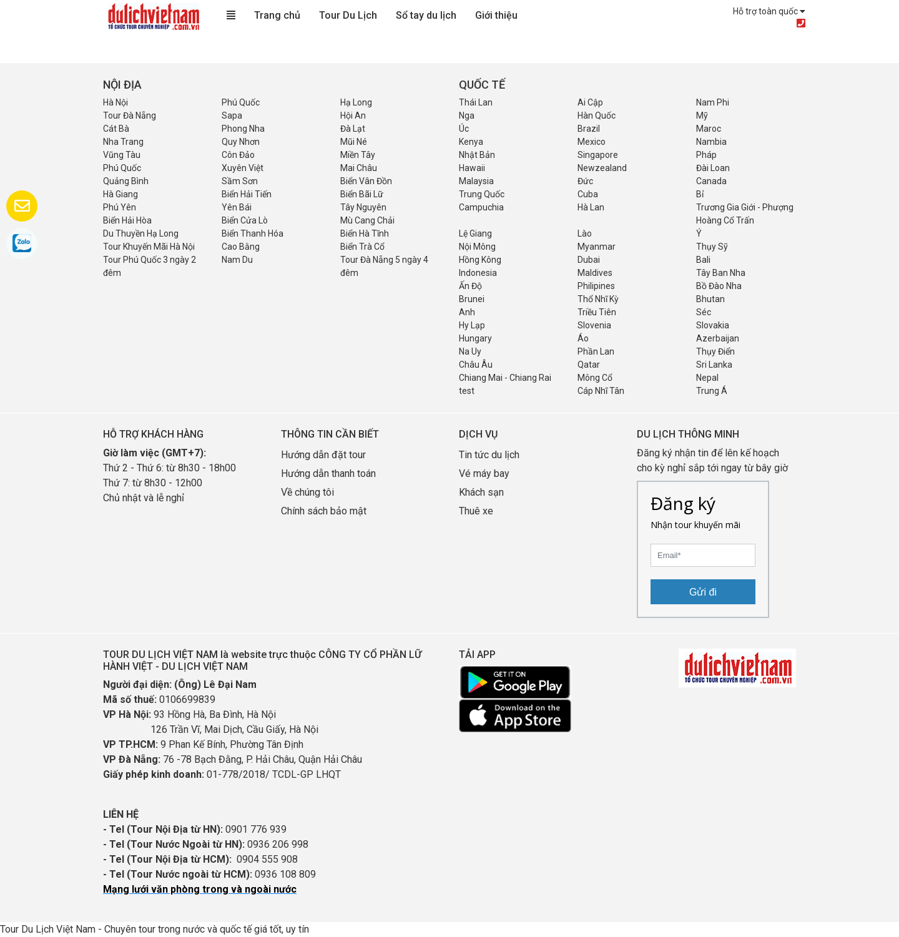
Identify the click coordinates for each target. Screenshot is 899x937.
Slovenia (594, 325)
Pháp (706, 155)
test (466, 391)
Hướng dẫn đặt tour (323, 455)
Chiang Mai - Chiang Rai (505, 378)
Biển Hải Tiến (247, 194)
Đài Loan (713, 168)
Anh (467, 312)
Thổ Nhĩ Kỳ (598, 299)
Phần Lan (595, 351)
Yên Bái (237, 207)
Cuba (587, 194)
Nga (466, 115)
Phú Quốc (241, 102)
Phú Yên (119, 207)
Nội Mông (477, 247)
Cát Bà (116, 129)
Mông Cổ (594, 378)
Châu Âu (476, 365)
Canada (711, 181)
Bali (703, 260)
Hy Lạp (472, 325)
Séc (703, 312)
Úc (464, 129)
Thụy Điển (715, 351)
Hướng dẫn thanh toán (328, 473)
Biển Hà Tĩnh (364, 233)
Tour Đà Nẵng (129, 115)
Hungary (475, 338)
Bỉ (700, 194)
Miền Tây (357, 155)
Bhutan (710, 299)
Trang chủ (277, 15)
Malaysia (476, 181)
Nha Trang (123, 142)
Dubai (588, 260)
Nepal (707, 378)
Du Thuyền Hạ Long (141, 233)
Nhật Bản (477, 155)
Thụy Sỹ (712, 247)
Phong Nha (243, 129)
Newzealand (602, 168)
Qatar (588, 365)
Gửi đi (703, 592)
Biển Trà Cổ (362, 247)
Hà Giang (120, 194)
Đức (585, 181)
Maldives (594, 273)
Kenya (471, 142)
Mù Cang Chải (367, 220)
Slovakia (712, 325)
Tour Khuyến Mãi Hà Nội (149, 247)
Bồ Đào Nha (719, 286)
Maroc (708, 129)
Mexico (591, 142)
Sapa (232, 115)
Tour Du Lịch (348, 15)
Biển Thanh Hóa (252, 233)
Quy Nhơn (241, 142)
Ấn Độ (470, 286)
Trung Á (711, 391)
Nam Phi (712, 102)
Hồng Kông (480, 260)
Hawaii (472, 168)
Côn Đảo (238, 155)
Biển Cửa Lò (245, 220)
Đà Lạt (352, 129)
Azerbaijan (717, 338)
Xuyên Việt (242, 168)
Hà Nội (115, 102)
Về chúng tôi (307, 492)
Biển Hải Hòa (127, 220)
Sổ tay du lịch (426, 15)
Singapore (597, 155)
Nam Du (237, 260)
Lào (584, 233)
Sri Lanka (714, 365)
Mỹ (702, 115)
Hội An (353, 115)
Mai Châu (358, 168)
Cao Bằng (241, 247)
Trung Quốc (481, 194)
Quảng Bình (126, 181)
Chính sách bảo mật (325, 511)
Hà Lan (590, 207)
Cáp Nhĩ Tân (600, 391)
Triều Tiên (596, 312)
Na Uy (470, 351)
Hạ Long (356, 102)
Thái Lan (476, 102)
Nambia (711, 142)
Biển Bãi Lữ (361, 194)
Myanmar (596, 247)
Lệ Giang (475, 233)
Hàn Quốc (596, 115)
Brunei (471, 299)
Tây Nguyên (363, 207)
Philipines (596, 286)
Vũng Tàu (121, 155)
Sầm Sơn (240, 181)
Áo (583, 338)
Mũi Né (353, 142)
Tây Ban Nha (720, 273)
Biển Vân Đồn (366, 181)
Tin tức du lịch (489, 455)
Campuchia (481, 207)
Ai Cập (590, 102)
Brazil (588, 129)
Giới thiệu (496, 15)
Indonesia (478, 273)
